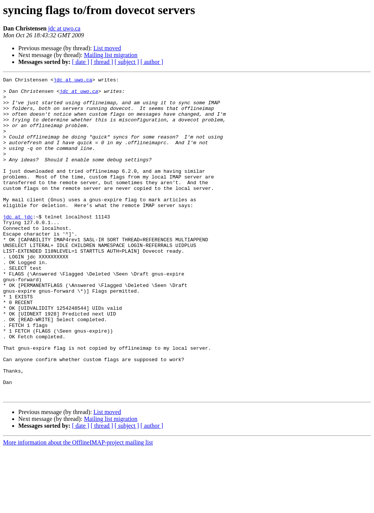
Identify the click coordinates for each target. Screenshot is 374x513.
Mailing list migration (110, 55)
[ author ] (152, 62)
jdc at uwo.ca (64, 28)
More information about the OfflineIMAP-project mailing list (78, 506)
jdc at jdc (18, 245)
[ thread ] (102, 62)
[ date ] (80, 62)
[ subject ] (127, 62)
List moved (107, 48)
